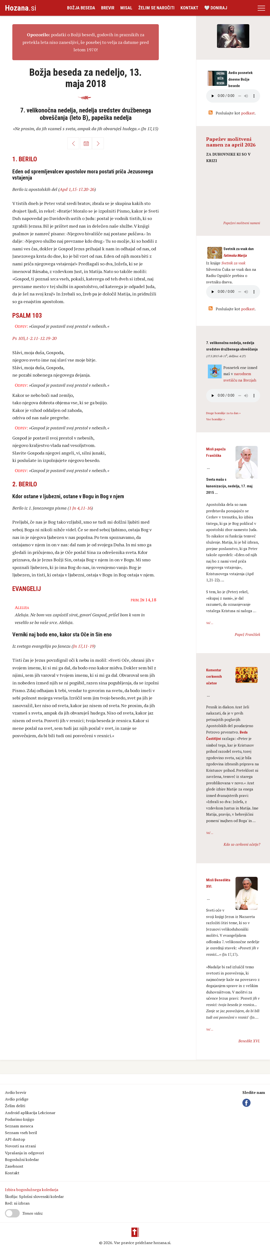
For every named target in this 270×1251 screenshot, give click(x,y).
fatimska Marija (235, 255)
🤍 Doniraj (215, 7)
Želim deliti (15, 1105)
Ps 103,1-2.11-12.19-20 (34, 338)
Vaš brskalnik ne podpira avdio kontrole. (233, 291)
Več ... (209, 623)
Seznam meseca (19, 1126)
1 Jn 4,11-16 (80, 508)
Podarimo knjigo (19, 1119)
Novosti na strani (20, 1146)
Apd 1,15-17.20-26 (77, 189)
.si (20, 8)
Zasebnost (14, 1166)
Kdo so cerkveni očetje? (242, 844)
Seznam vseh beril (21, 1132)
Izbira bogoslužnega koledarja (31, 1189)
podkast (248, 112)
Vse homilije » (215, 419)
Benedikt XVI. (249, 1040)
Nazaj (73, 143)
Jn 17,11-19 (83, 646)
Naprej (98, 143)
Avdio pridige (16, 1099)
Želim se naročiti (156, 7)
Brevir (107, 7)
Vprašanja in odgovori (24, 1153)
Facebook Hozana (247, 1103)
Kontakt (189, 7)
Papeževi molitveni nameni (241, 223)
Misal (126, 7)
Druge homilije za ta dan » (223, 413)
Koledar (86, 143)
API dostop (15, 1139)
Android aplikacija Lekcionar (30, 1112)
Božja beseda (81, 7)
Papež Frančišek (247, 634)
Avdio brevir (15, 1092)
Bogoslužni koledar (22, 1159)
